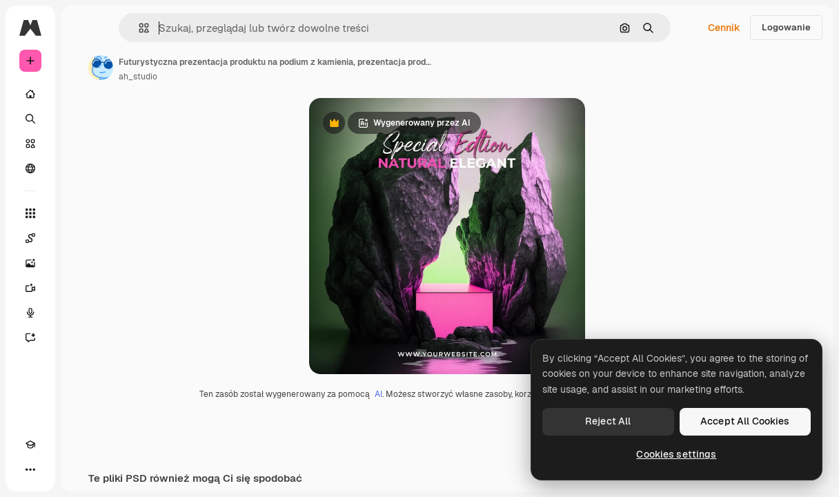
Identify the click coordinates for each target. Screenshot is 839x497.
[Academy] (30, 444)
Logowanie (786, 27)
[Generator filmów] (30, 288)
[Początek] (30, 94)
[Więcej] (30, 469)
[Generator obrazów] (30, 263)
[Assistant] (30, 338)
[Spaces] (30, 238)
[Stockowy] (30, 144)
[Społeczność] (30, 168)
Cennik (724, 27)
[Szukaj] (30, 119)
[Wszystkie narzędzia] (30, 213)
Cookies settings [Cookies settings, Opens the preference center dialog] (676, 454)
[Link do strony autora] (100, 67)
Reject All (608, 421)
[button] (138, 28)
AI (378, 394)
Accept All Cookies (745, 421)
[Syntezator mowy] (30, 313)
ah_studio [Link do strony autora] (138, 76)
